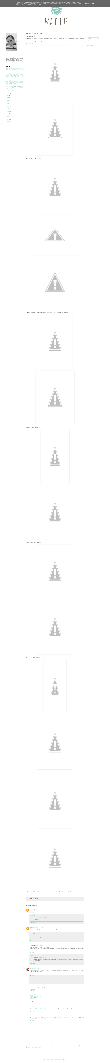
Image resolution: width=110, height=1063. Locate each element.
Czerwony (18, 71)
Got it (93, 3)
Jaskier (7, 76)
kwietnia (8, 114)
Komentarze (91, 40)
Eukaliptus (21, 73)
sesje (18, 83)
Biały (7, 69)
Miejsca (12, 80)
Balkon (20, 68)
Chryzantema (17, 70)
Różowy (14, 83)
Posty (89, 38)
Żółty (12, 90)
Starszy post (81, 1045)
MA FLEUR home (13, 29)
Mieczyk (10, 80)
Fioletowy (10, 74)
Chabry (14, 70)
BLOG (5, 29)
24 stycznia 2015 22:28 (38, 968)
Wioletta (31, 968)
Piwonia (7, 82)
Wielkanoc (8, 88)
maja (8, 113)
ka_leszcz (32, 927)
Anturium (16, 68)
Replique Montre (39, 1008)
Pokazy (12, 82)
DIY (14, 73)
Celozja (11, 70)
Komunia (21, 76)
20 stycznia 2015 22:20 (38, 927)
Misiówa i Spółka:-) (33, 909)
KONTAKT (21, 29)
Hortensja (19, 75)
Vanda (7, 87)
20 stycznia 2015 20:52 (42, 909)
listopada (8, 103)
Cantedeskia (8, 70)
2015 (8, 100)
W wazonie (12, 87)
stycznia (8, 119)
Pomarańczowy (15, 82)
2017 (8, 97)
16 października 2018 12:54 (40, 987)
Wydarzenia (8, 90)
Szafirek (7, 86)
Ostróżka (21, 81)
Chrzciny (21, 70)
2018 (8, 95)
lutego (8, 117)
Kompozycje (16, 76)
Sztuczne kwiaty (11, 86)
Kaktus (10, 76)
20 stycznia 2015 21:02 (43, 917)
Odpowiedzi (33, 915)
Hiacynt (14, 75)
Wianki (21, 87)
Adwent (7, 68)
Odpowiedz (32, 912)
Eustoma (7, 74)
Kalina (12, 76)
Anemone (13, 68)
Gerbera (17, 74)
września (8, 106)
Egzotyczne (17, 73)
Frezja (14, 74)
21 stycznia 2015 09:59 (43, 957)
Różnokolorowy (9, 83)
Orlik (18, 81)
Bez (22, 68)
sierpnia (8, 108)
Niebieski (15, 81)
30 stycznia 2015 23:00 (43, 978)
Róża (22, 82)
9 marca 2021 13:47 (38, 1015)
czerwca (8, 111)
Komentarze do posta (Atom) (36, 1047)
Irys (22, 75)
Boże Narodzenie (12, 69)
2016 (8, 98)
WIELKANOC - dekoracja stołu (17, 88)
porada (58, 1018)
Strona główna (55, 1045)
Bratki (18, 69)
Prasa (20, 82)
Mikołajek (15, 80)
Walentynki (17, 87)
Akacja (10, 68)
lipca (8, 109)
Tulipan (18, 86)
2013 (8, 123)
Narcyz (10, 81)
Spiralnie (15, 84)
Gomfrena (7, 75)
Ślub (14, 86)
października (9, 105)
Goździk (11, 75)
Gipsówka (21, 74)
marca (8, 116)
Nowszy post (28, 1045)
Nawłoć (12, 81)
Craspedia (12, 71)
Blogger (65, 1059)
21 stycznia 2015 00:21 (39, 945)
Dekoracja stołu (9, 73)
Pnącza (10, 82)
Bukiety (21, 69)
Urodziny (21, 86)
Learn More (87, 3)
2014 (8, 121)
